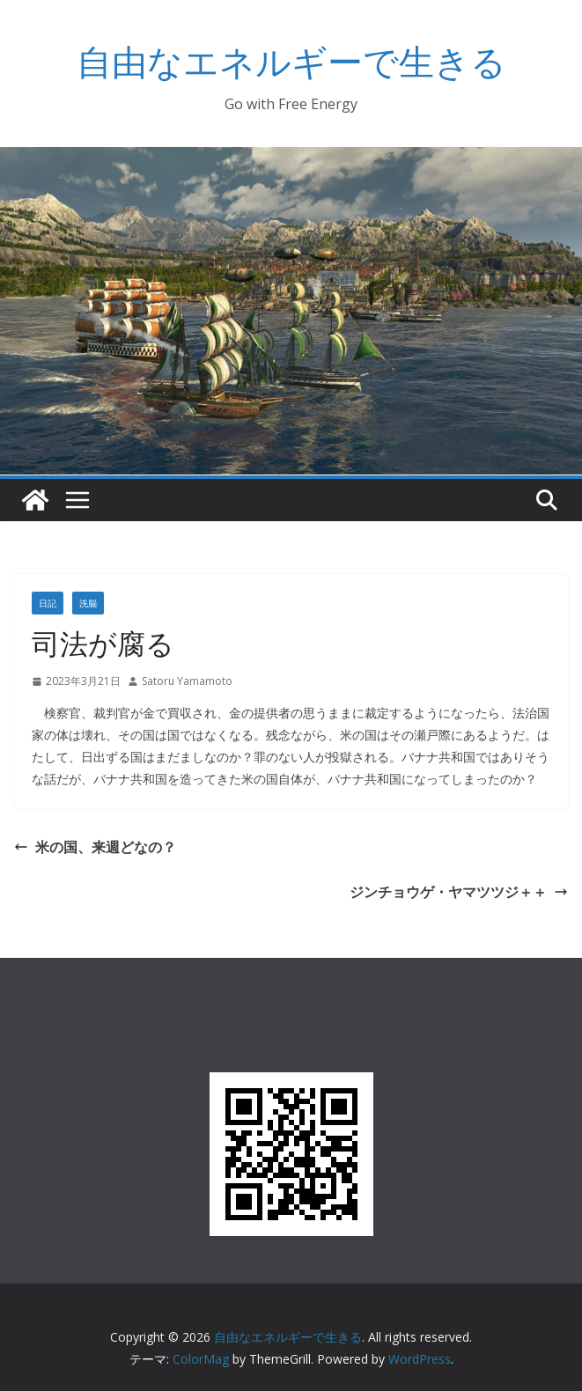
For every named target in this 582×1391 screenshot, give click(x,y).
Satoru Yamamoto (187, 680)
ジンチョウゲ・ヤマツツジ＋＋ (459, 892)
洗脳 (88, 603)
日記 (47, 603)
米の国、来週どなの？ (95, 847)
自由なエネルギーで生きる (291, 61)
